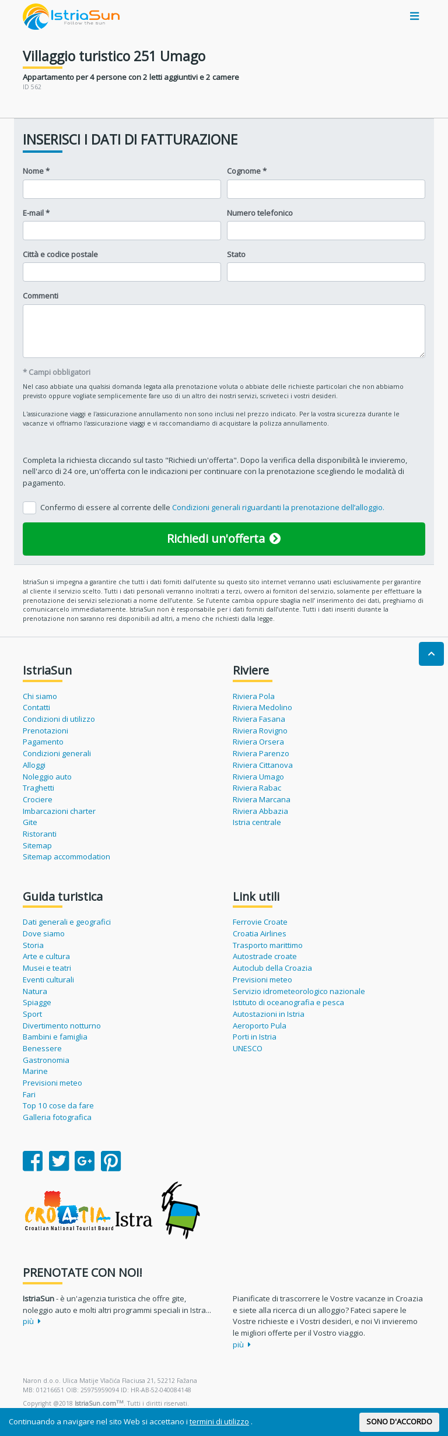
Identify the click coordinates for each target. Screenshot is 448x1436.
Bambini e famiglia (55, 1036)
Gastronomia (46, 1060)
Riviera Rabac (257, 787)
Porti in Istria (254, 1036)
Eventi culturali (48, 979)
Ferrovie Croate (260, 922)
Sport (32, 1014)
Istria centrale (257, 822)
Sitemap (37, 845)
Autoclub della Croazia (272, 968)
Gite (30, 822)
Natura (35, 991)
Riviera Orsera (258, 741)
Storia (33, 945)
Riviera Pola (254, 696)
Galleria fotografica (57, 1117)
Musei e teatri (47, 968)
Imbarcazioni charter (59, 811)
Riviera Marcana (261, 799)
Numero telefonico (260, 213)
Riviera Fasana (259, 719)
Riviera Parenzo (261, 753)
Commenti (40, 295)
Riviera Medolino (262, 707)
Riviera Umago (258, 776)
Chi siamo (40, 696)
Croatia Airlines (259, 933)
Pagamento (43, 741)
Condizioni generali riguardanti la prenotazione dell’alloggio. (278, 507)
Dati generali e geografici (67, 922)
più (32, 1321)
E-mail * (36, 213)
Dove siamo (44, 933)
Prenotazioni (45, 730)
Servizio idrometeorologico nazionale (299, 991)
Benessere (42, 1048)
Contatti (36, 707)
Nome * (36, 171)
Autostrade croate (265, 956)
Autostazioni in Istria (268, 1014)
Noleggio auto (47, 776)
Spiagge (37, 1002)
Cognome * (247, 171)
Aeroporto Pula (259, 1025)
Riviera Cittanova (263, 765)
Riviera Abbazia (260, 811)
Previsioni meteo (52, 1082)
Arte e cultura (46, 956)
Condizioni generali (57, 753)
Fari (29, 1094)
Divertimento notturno (62, 1025)
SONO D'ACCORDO (399, 1421)
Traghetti (38, 787)
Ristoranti (40, 833)
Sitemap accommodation (66, 856)
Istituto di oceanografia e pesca (288, 1002)
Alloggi (34, 765)
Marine (35, 1071)
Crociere (37, 799)
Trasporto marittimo (268, 945)
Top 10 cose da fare (58, 1105)
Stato (236, 254)
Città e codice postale (60, 254)
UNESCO (247, 1048)
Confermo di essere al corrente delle (212, 507)
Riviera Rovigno (260, 730)
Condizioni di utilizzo (59, 719)
